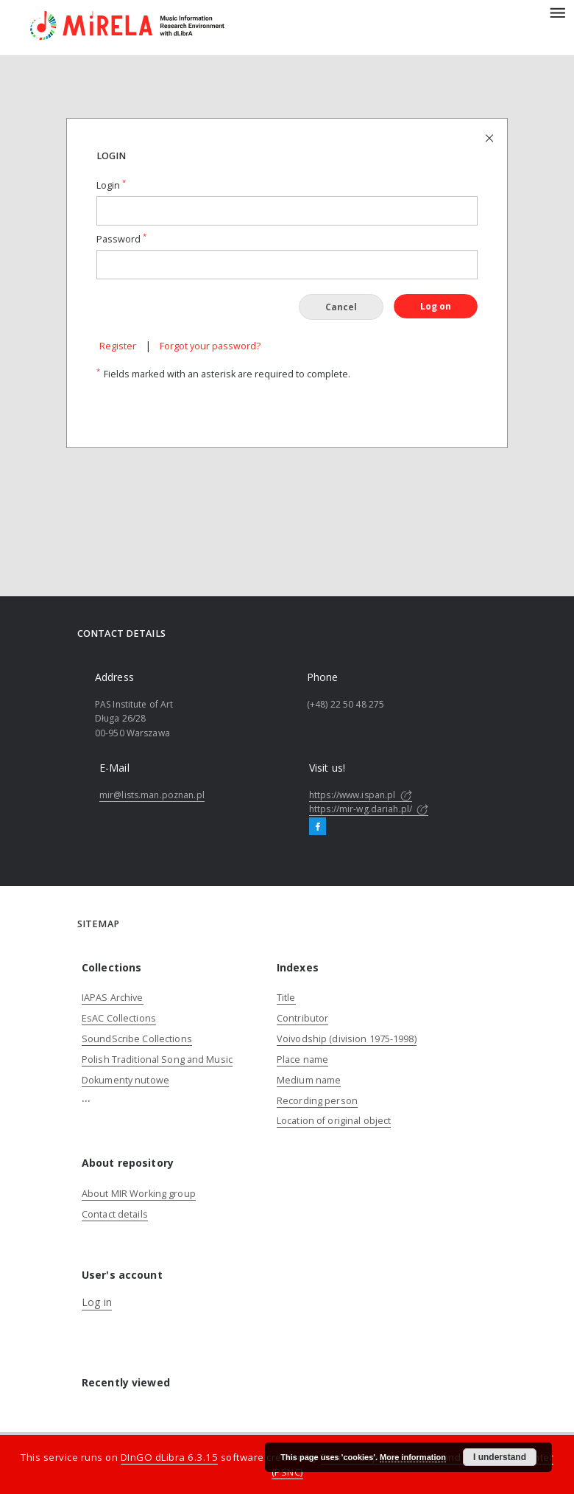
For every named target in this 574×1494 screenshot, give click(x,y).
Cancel (341, 307)
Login (111, 185)
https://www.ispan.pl (360, 795)
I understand (499, 1457)
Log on (435, 306)
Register (117, 346)
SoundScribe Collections (137, 1039)
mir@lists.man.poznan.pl (152, 795)
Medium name (309, 1080)
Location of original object (334, 1120)
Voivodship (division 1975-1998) (347, 1039)
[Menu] (557, 12)
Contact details (115, 1214)
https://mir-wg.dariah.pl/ (368, 809)
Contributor (302, 1018)
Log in (97, 1302)
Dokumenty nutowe (125, 1080)
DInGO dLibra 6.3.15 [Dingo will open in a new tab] (170, 1457)
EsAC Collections (119, 1018)
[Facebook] (317, 827)
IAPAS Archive (113, 997)
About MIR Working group (139, 1193)
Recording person (317, 1101)
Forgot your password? (210, 346)
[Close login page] (490, 137)
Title (286, 997)
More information (413, 1457)
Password (121, 239)
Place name (302, 1059)
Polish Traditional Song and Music (157, 1059)
